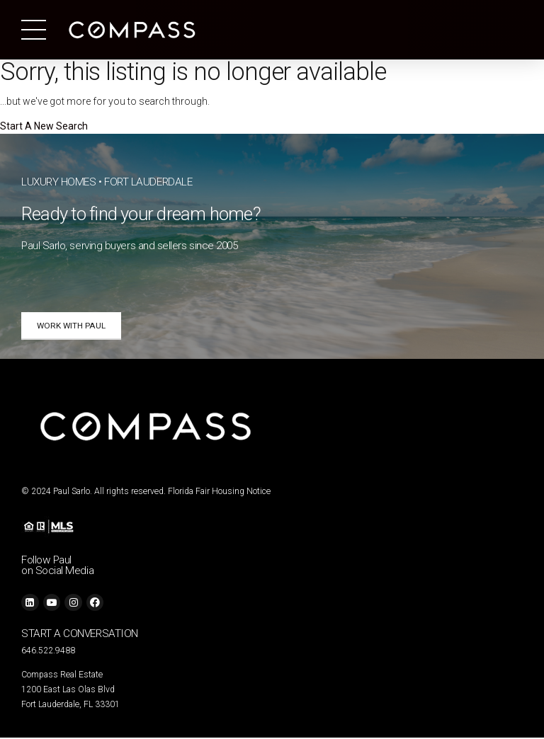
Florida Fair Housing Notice (219, 493)
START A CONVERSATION (79, 635)
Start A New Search (44, 126)
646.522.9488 (48, 652)
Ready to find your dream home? (141, 213)
